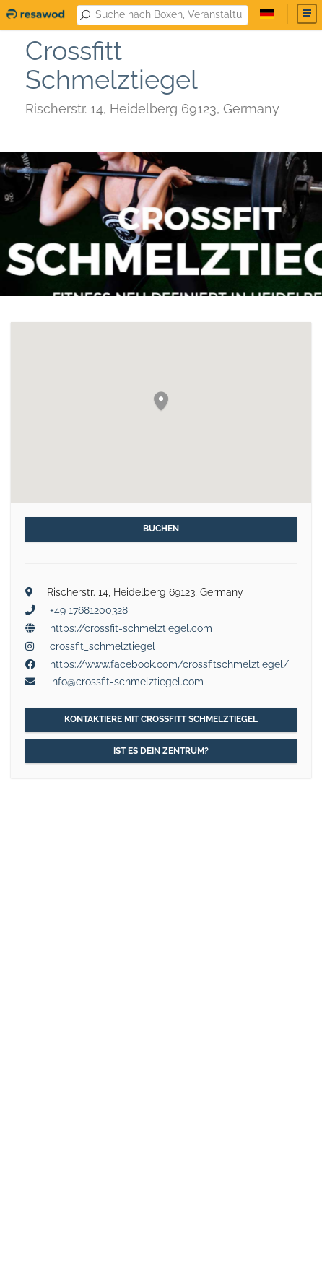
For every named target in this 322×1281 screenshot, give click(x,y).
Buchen (161, 529)
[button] (161, 401)
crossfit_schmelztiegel (102, 646)
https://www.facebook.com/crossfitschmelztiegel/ (169, 664)
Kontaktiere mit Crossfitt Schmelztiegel (161, 719)
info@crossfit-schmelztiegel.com (127, 681)
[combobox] (169, 15)
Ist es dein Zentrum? (161, 751)
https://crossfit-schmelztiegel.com (131, 628)
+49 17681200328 (89, 610)
